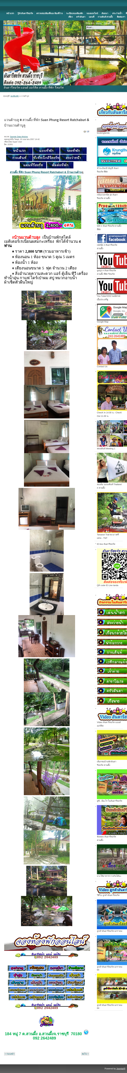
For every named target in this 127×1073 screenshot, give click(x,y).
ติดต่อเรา (121, 17)
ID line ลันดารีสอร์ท (106, 544)
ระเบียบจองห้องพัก (74, 13)
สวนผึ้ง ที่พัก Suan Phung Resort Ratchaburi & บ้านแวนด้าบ (46, 172)
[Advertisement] (38, 5)
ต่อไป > (85, 1054)
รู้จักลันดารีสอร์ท (25, 13)
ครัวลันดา (80, 17)
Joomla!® (120, 1068)
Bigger (99, 23)
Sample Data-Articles (19, 137)
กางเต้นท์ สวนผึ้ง (105, 17)
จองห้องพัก (14, 96)
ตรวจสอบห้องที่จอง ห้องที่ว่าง (49, 13)
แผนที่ (91, 17)
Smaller (115, 23)
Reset (107, 23)
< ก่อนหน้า (10, 1054)
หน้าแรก (10, 13)
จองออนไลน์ (92, 13)
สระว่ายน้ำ (117, 13)
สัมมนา (105, 13)
